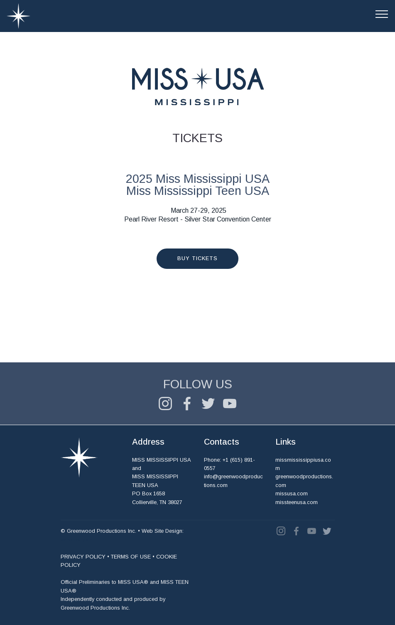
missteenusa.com (296, 502)
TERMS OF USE (131, 557)
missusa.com (291, 494)
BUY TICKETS (197, 258)
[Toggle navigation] (381, 13)
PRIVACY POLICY (83, 557)
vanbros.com (76, 539)
